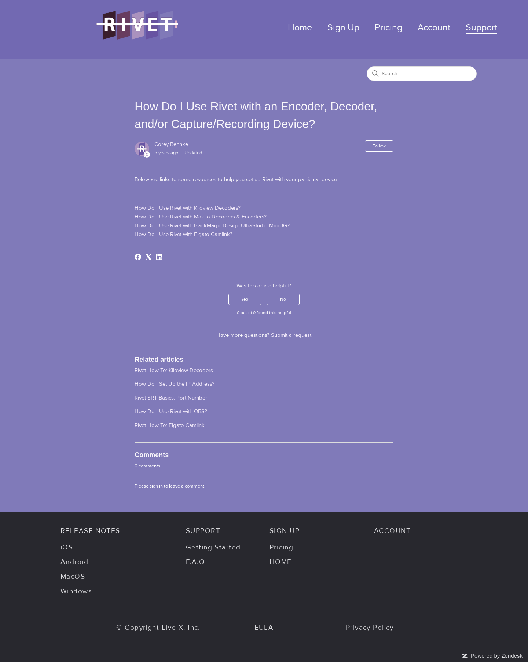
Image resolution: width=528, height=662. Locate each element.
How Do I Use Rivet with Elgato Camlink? (183, 234)
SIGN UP (285, 530)
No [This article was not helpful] (283, 299)
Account (434, 27)
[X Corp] (148, 257)
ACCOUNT (392, 530)
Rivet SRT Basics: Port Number (171, 397)
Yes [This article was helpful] (244, 299)
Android (74, 562)
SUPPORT (203, 530)
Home (300, 27)
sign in (156, 486)
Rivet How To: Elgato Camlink (170, 425)
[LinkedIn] (159, 257)
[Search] (422, 73)
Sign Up (343, 27)
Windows (76, 591)
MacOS (72, 576)
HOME (281, 562)
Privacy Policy (370, 627)
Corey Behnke (171, 144)
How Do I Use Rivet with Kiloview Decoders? (188, 208)
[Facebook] (138, 257)
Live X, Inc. (181, 627)
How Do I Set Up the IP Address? (174, 383)
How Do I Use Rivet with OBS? (171, 411)
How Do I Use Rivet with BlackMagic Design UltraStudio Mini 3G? (212, 225)
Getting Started (213, 547)
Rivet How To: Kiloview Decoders (174, 370)
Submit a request (291, 335)
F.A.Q (195, 562)
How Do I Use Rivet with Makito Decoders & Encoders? (201, 216)
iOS (66, 547)
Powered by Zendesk (496, 655)
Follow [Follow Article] (379, 146)
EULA (264, 627)
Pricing (388, 27)
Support (481, 27)
